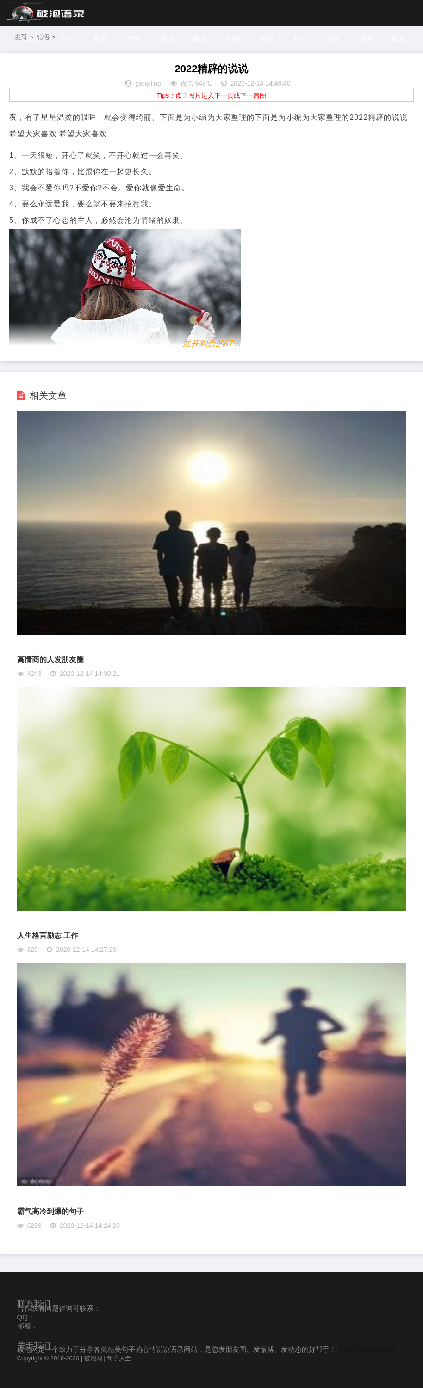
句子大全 (119, 1358)
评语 (336, 39)
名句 (303, 39)
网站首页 (29, 39)
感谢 (370, 39)
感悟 (135, 39)
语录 (202, 39)
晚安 (101, 39)
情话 (269, 39)
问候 (236, 39)
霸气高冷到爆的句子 (50, 1211)
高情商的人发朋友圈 (50, 659)
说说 (169, 39)
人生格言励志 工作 (47, 935)
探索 (22, 65)
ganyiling (148, 83)
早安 (68, 39)
